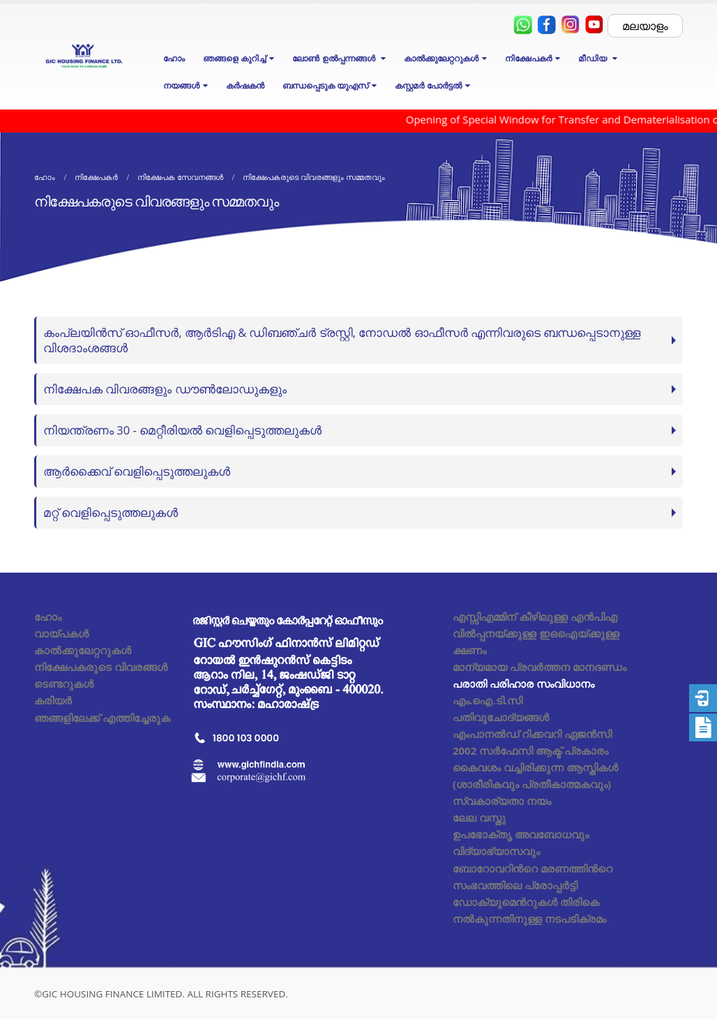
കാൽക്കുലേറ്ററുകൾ (82, 650)
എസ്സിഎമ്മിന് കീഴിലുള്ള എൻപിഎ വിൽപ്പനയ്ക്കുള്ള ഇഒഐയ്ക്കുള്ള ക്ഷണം (536, 633)
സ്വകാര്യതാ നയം (502, 801)
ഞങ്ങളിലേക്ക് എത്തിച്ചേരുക (102, 718)
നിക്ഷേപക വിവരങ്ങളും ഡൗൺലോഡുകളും (165, 389)
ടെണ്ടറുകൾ (63, 683)
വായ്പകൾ (61, 633)
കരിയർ (53, 700)
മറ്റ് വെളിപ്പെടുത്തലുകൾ (110, 512)
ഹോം (174, 58)
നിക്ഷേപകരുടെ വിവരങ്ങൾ (100, 667)
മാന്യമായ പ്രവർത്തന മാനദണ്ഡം (539, 667)
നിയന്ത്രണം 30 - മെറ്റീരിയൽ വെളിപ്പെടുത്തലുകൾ (182, 430)
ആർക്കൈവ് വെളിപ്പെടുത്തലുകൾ (136, 471)
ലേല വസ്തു (479, 817)
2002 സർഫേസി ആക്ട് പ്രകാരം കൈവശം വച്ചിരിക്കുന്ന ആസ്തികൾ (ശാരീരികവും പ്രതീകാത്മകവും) (535, 767)
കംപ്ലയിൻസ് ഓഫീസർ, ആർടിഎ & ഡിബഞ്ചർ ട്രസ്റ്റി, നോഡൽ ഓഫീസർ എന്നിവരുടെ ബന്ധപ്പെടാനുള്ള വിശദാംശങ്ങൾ (341, 340)
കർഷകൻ (245, 85)
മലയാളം (645, 25)
